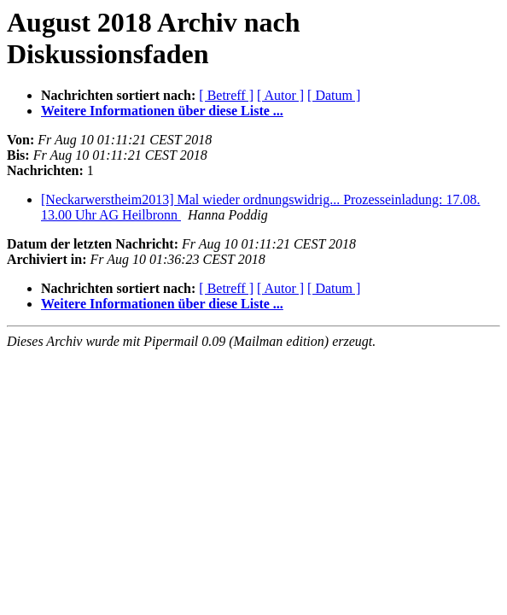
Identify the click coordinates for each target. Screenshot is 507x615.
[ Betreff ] (226, 95)
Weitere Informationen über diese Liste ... (162, 110)
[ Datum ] (333, 95)
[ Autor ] (280, 95)
